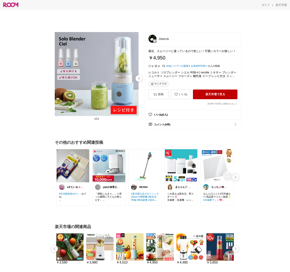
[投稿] (158, 94)
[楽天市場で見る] (215, 94)
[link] (73, 165)
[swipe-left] (54, 249)
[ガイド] (266, 5)
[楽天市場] (281, 5)
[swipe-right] (139, 78)
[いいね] (181, 94)
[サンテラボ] (158, 84)
